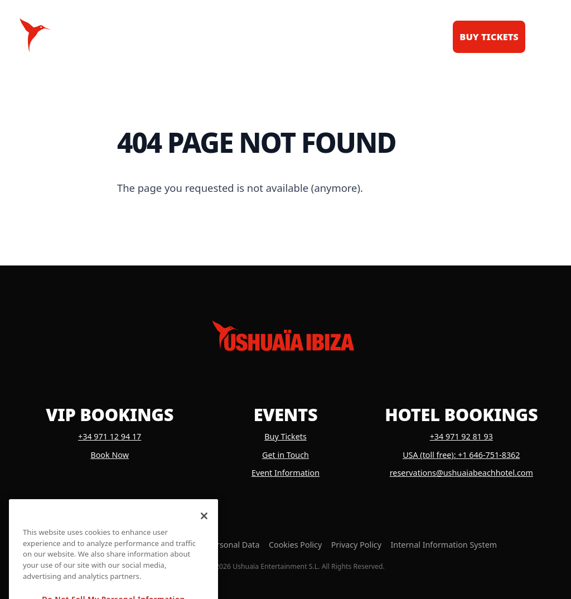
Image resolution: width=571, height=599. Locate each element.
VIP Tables (251, 37)
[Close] (204, 536)
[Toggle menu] (541, 34)
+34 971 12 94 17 (109, 436)
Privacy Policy (356, 544)
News (314, 37)
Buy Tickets (285, 436)
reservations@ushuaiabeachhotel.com (461, 472)
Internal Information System (443, 544)
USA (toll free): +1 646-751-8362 (461, 455)
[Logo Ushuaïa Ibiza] (35, 35)
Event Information (285, 472)
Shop (359, 37)
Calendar (175, 37)
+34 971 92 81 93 (461, 436)
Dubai (408, 37)
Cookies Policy (295, 544)
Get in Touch (285, 455)
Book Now (109, 455)
